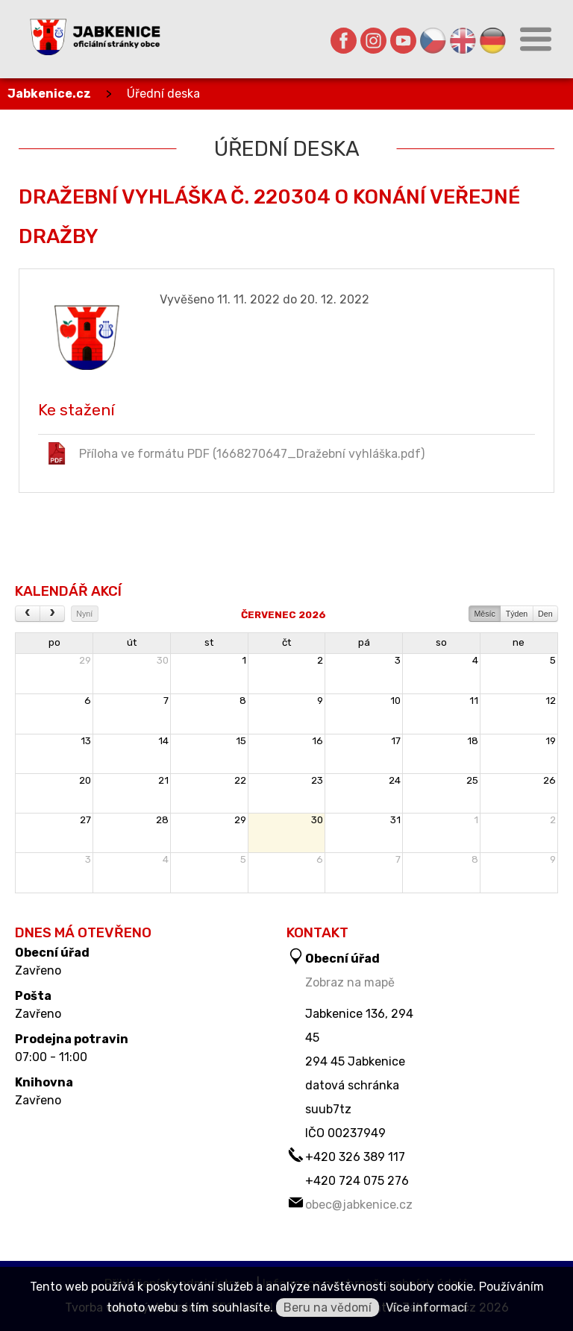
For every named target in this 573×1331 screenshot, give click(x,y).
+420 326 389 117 (355, 1157)
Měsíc (484, 613)
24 (395, 780)
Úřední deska (163, 93)
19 (550, 740)
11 (473, 700)
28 (162, 819)
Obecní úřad (52, 953)
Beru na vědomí (328, 1307)
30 (163, 660)
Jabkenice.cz (49, 93)
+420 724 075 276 (357, 1181)
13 (86, 740)
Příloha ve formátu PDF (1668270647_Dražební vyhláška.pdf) (235, 453)
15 (241, 740)
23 (317, 780)
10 (395, 700)
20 (85, 780)
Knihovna (44, 1083)
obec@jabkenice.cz (359, 1205)
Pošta (33, 996)
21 (163, 780)
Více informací (426, 1307)
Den (545, 613)
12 (550, 700)
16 (317, 740)
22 (240, 780)
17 (396, 740)
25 (472, 780)
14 (163, 740)
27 (85, 819)
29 (85, 660)
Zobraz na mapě (350, 982)
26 (549, 780)
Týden (517, 613)
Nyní (84, 613)
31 (395, 819)
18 (472, 740)
